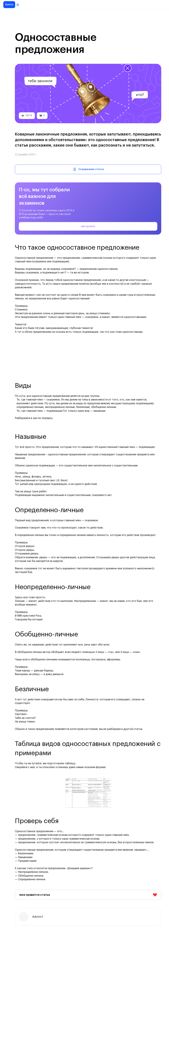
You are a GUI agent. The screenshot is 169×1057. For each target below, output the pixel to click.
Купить (9, 4)
